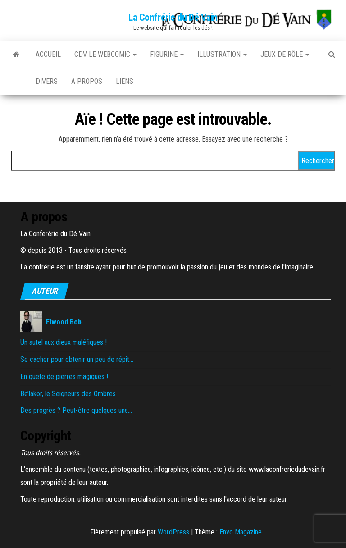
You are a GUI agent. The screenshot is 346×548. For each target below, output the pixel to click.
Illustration (222, 54)
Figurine (167, 54)
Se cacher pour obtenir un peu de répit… (76, 359)
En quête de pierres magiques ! (64, 376)
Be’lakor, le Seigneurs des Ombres (68, 393)
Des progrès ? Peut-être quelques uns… (76, 410)
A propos (86, 81)
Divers (47, 81)
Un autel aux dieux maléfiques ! (63, 342)
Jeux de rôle (284, 54)
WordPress (173, 532)
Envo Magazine (240, 532)
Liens (124, 81)
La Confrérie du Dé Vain (173, 17)
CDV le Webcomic (105, 54)
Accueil (48, 54)
